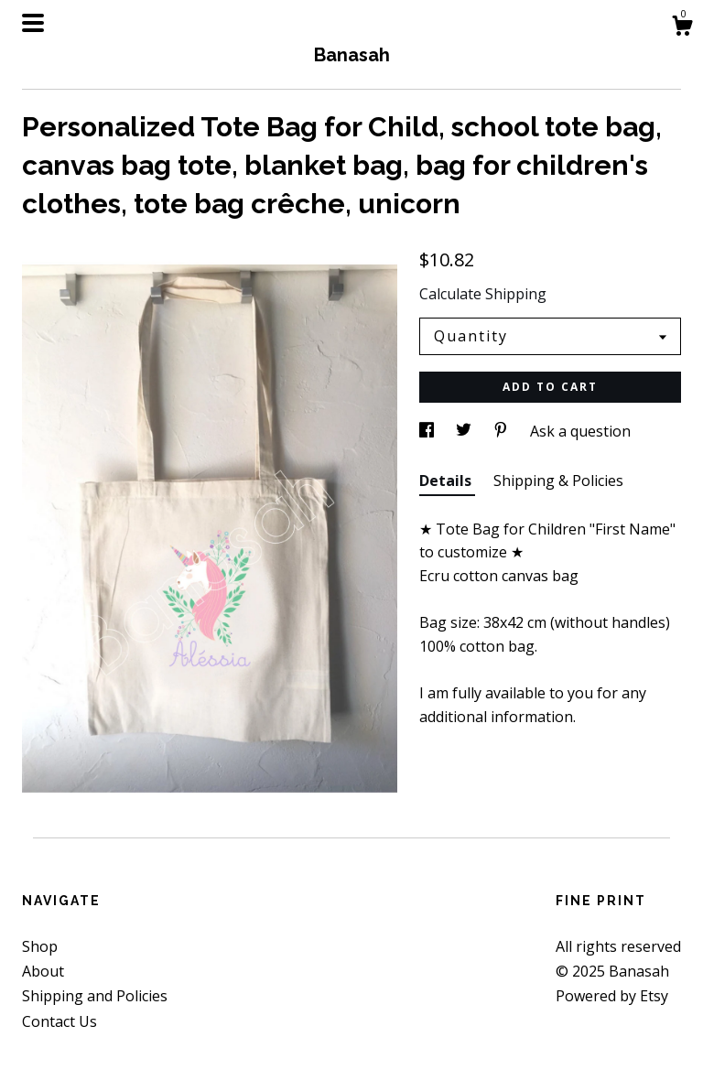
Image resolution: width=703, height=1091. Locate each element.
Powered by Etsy (612, 996)
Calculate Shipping (482, 294)
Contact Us (59, 1021)
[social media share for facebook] (428, 431)
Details (447, 480)
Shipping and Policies (95, 996)
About (43, 971)
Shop (40, 946)
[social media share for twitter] (465, 431)
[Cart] (682, 28)
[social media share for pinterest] (502, 431)
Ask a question (580, 431)
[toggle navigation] (33, 23)
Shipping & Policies (558, 480)
